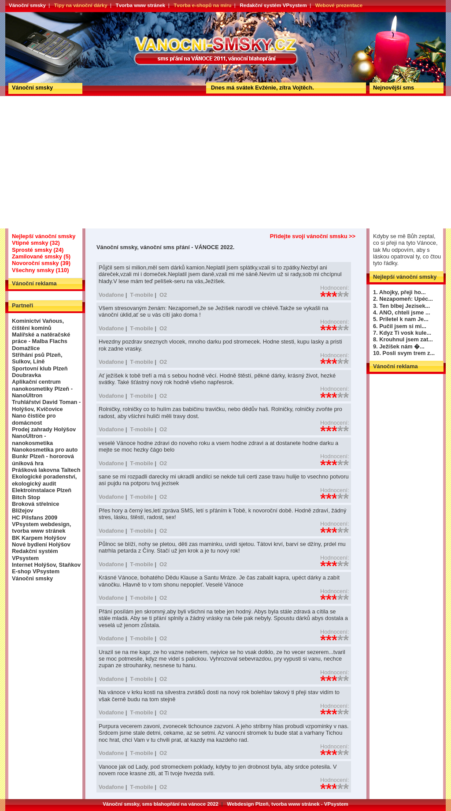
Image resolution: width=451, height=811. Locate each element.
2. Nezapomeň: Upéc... (403, 298)
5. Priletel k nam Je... (401, 319)
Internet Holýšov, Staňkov (46, 564)
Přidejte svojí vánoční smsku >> (312, 236)
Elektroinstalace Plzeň (41, 490)
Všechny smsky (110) (40, 270)
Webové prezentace (338, 5)
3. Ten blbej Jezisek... (401, 306)
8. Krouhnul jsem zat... (403, 339)
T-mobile (141, 295)
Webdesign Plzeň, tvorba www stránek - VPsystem (287, 804)
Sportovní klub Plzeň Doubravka (40, 371)
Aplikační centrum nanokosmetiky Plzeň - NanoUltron (42, 388)
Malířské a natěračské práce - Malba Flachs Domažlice (41, 341)
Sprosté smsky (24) (37, 250)
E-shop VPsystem (35, 571)
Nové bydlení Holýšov (41, 544)
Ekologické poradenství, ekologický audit (44, 479)
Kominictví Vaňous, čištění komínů (38, 324)
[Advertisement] (225, 162)
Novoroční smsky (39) (41, 263)
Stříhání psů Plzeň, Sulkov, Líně (37, 358)
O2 (163, 295)
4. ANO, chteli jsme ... (401, 312)
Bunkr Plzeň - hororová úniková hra (43, 459)
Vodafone (111, 295)
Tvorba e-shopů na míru (202, 5)
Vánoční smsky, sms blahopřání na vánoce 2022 (160, 804)
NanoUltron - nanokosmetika (32, 439)
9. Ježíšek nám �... (399, 346)
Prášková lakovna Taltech (46, 470)
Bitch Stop (26, 497)
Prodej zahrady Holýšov (44, 429)
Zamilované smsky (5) (41, 256)
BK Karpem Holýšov (39, 537)
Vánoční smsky (27, 5)
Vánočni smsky (32, 578)
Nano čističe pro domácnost (34, 419)
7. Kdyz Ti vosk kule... (402, 332)
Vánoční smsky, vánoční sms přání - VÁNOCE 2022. (37, 15)
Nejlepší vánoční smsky (43, 236)
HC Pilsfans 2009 (34, 517)
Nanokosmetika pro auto (45, 449)
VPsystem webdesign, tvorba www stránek (41, 527)
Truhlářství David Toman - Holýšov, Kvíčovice (46, 405)
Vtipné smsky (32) (36, 242)
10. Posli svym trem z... (404, 353)
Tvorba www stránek (141, 5)
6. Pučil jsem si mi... (399, 326)
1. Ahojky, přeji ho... (399, 292)
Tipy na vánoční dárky (80, 5)
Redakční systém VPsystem (273, 5)
